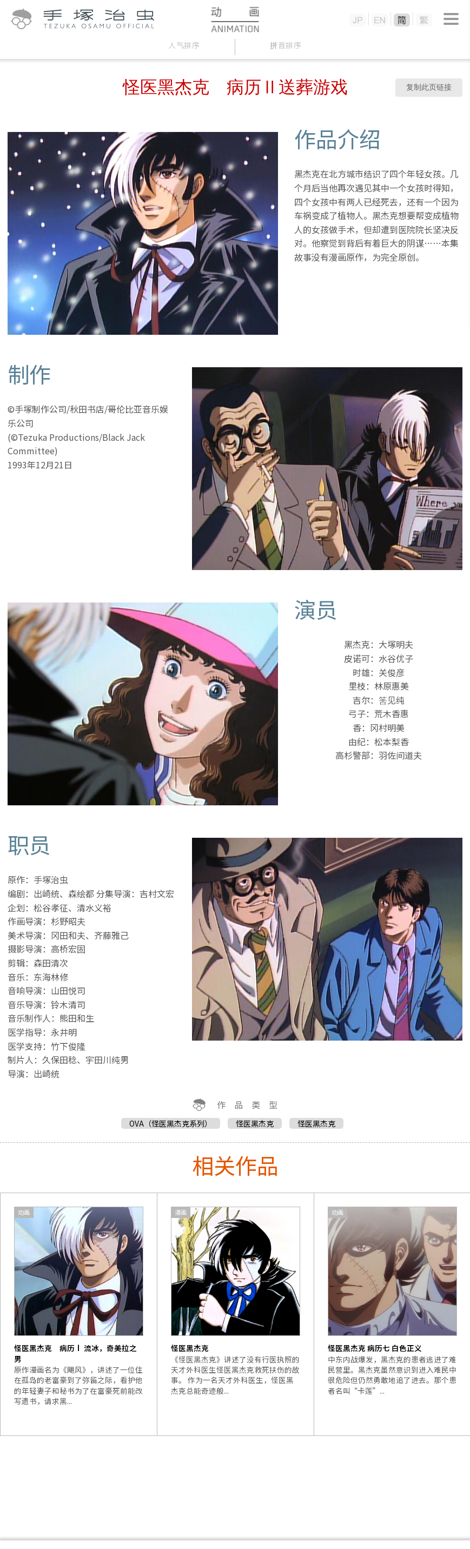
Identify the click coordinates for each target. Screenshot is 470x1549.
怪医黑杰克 (255, 1123)
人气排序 (184, 45)
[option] (79, 1314)
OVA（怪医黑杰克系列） (170, 1123)
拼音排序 (286, 45)
